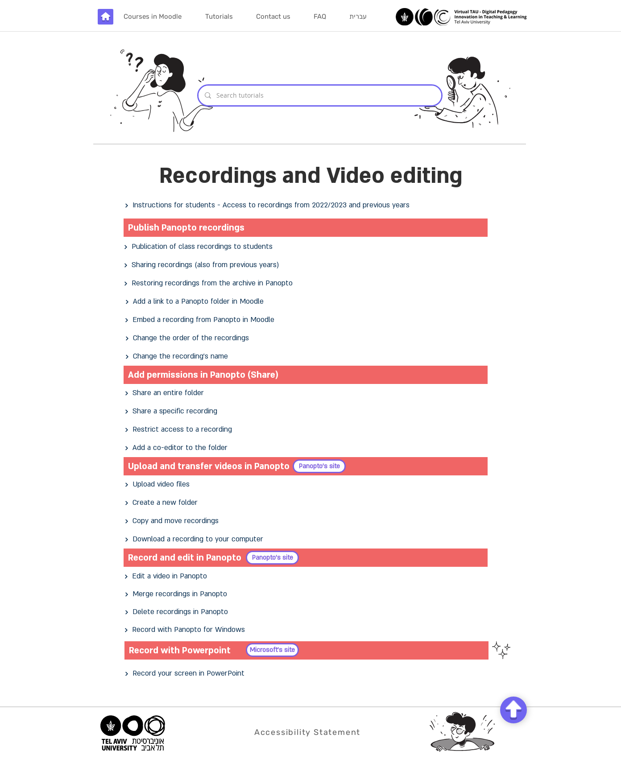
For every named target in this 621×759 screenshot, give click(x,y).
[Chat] (513, 710)
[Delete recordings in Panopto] (306, 612)
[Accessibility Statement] (308, 732)
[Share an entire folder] (306, 393)
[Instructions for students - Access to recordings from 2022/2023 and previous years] (306, 205)
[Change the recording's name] (307, 356)
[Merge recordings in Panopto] (306, 594)
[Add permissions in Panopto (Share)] (306, 375)
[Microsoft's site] (272, 650)
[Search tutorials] (319, 95)
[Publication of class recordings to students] (306, 247)
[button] (218, 16)
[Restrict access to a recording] (306, 430)
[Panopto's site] (319, 466)
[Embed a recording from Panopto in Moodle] (306, 320)
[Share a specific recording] (306, 411)
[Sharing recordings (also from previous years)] (306, 265)
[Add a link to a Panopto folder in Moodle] (307, 302)
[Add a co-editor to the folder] (306, 448)
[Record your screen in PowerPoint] (306, 673)
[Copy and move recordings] (306, 521)
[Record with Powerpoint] (306, 650)
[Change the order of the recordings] (307, 338)
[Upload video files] (306, 484)
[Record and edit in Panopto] (306, 558)
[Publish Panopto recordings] (306, 228)
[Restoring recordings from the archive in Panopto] (306, 283)
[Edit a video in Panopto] (306, 576)
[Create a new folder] (306, 503)
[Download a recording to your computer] (306, 539)
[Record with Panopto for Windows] (306, 630)
